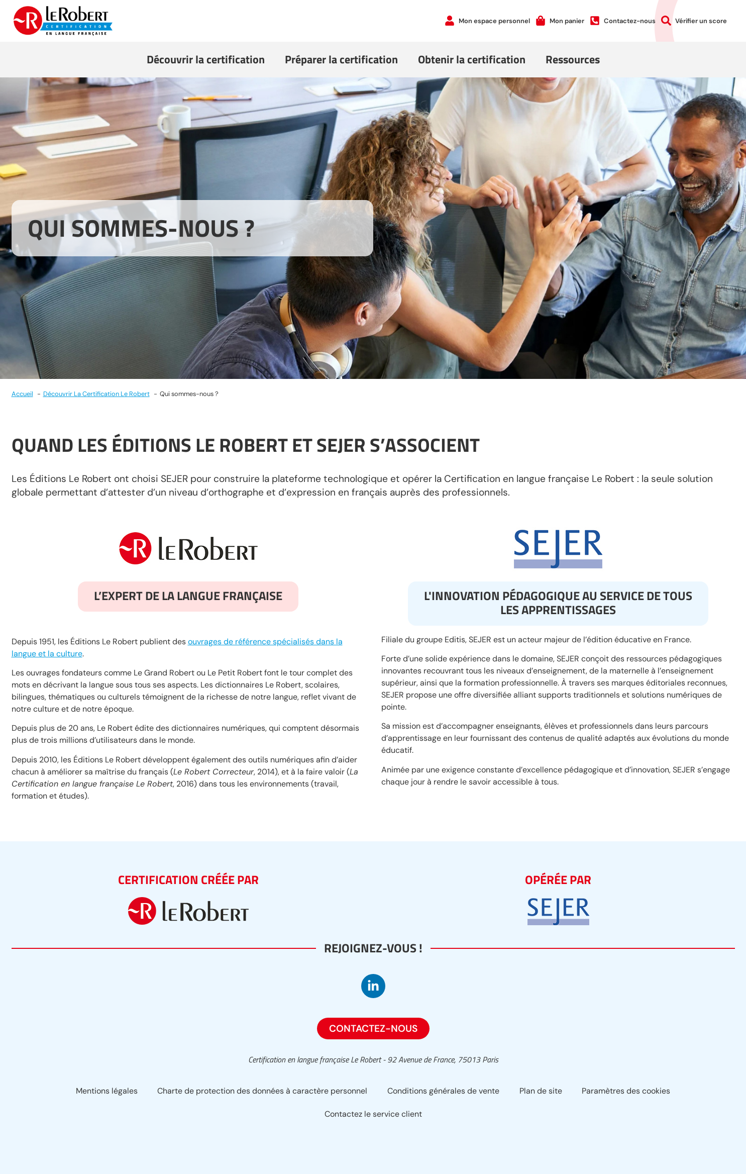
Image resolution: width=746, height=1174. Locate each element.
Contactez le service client (373, 1114)
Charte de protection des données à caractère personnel (262, 1091)
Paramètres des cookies (626, 1091)
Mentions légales (106, 1091)
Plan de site (540, 1091)
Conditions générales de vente (443, 1091)
